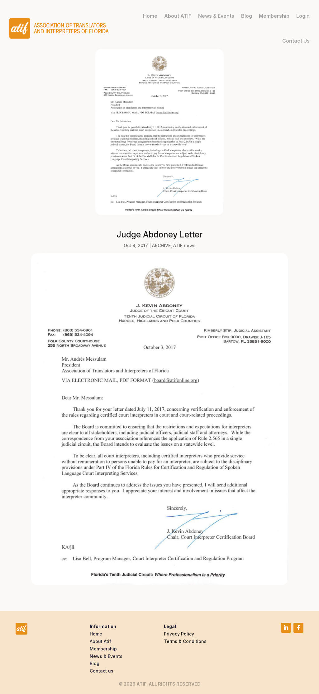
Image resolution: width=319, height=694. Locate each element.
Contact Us (296, 41)
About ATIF (177, 16)
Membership (274, 16)
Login (303, 16)
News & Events (216, 16)
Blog (246, 16)
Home (150, 16)
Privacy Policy (179, 633)
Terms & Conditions (185, 641)
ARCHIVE (161, 245)
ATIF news (184, 245)
